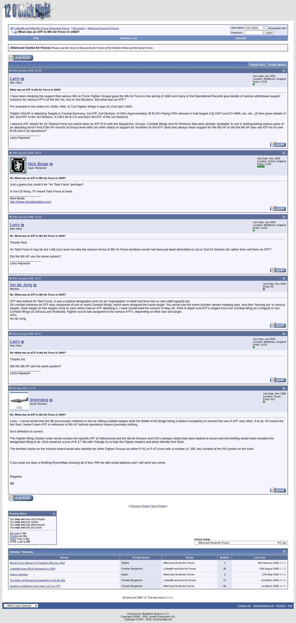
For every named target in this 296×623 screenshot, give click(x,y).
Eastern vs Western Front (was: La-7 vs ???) (35, 586)
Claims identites (19, 574)
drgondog (39, 399)
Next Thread (158, 506)
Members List (128, 38)
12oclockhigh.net (263, 605)
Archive (281, 605)
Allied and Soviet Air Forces (103, 28)
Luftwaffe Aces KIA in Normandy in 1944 (32, 568)
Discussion (79, 28)
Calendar (240, 38)
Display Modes (277, 64)
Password (236, 32)
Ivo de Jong (21, 284)
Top (290, 605)
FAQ (36, 38)
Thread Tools (257, 64)
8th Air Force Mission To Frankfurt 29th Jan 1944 (37, 562)
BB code (15, 533)
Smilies (14, 536)
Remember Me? (276, 28)
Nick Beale (38, 163)
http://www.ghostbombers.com (30, 202)
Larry (15, 78)
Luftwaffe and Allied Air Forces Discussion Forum (42, 28)
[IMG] (13, 538)
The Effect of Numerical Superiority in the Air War (37, 580)
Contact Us (244, 605)
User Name (237, 27)
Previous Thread (140, 506)
